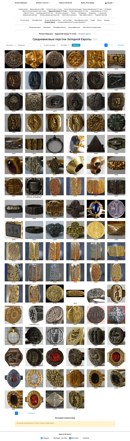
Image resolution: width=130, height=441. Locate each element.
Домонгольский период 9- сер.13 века (34, 11)
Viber (65, 438)
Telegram (46, 438)
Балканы (107, 20)
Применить (76, 45)
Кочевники (108, 9)
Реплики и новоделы (62, 13)
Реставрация (82, 13)
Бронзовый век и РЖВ (37, 9)
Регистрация (90, 3)
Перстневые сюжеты (86, 15)
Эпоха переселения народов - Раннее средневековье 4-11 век (83, 9)
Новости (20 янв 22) (65, 3)
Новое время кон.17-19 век (99, 11)
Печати (73, 13)
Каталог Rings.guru (21, 3)
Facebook (86, 438)
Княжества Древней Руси (52, 20)
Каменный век (23, 9)
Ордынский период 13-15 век (58, 11)
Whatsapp (56, 438)
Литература (92, 13)
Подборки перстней (101, 15)
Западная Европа (49, 22)
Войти (83, 3)
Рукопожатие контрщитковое (92, 27)
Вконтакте (75, 438)
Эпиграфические (37, 20)
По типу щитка (24, 20)
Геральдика (46, 27)
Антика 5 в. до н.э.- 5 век (54, 9)
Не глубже (64, 45)
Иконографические (74, 27)
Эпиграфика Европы (59, 27)
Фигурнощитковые (35, 27)
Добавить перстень (42, 3)
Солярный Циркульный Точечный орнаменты (72, 22)
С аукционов (102, 13)
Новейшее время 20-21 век (44, 13)
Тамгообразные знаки (81, 20)
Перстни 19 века (29, 13)
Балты (100, 20)
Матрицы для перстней (30, 15)
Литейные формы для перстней (49, 15)
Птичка (93, 20)
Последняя (120, 45)
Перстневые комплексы (69, 15)
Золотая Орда (67, 20)
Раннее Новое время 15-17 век (78, 11)
